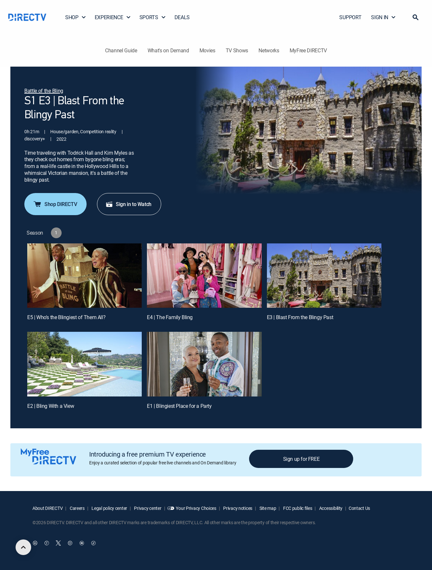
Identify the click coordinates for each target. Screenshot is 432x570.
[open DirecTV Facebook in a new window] (46, 543)
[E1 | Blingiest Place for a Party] (204, 364)
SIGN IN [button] (383, 17)
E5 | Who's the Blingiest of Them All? (66, 317)
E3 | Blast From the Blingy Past (300, 317)
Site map (267, 508)
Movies (207, 50)
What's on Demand (168, 50)
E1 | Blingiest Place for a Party (179, 405)
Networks (268, 50)
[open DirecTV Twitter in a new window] (58, 543)
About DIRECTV (47, 508)
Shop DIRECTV (55, 204)
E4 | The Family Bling (170, 317)
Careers (77, 508)
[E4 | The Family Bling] (204, 275)
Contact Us (359, 508)
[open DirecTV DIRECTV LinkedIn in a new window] (35, 543)
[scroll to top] (23, 547)
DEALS (182, 17)
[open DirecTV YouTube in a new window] (81, 543)
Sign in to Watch (128, 204)
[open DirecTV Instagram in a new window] (70, 543)
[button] (415, 17)
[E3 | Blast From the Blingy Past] (324, 275)
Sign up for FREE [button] (301, 458)
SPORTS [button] (152, 17)
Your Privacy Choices (196, 508)
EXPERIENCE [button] (113, 17)
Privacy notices (237, 508)
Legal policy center (109, 508)
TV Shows (237, 50)
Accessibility (330, 508)
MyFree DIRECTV (308, 50)
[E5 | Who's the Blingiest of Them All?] (84, 275)
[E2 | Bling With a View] (84, 364)
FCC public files (297, 508)
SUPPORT (350, 17)
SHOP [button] (75, 17)
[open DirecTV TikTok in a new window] (93, 543)
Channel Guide (121, 50)
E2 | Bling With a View (50, 405)
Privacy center (147, 508)
